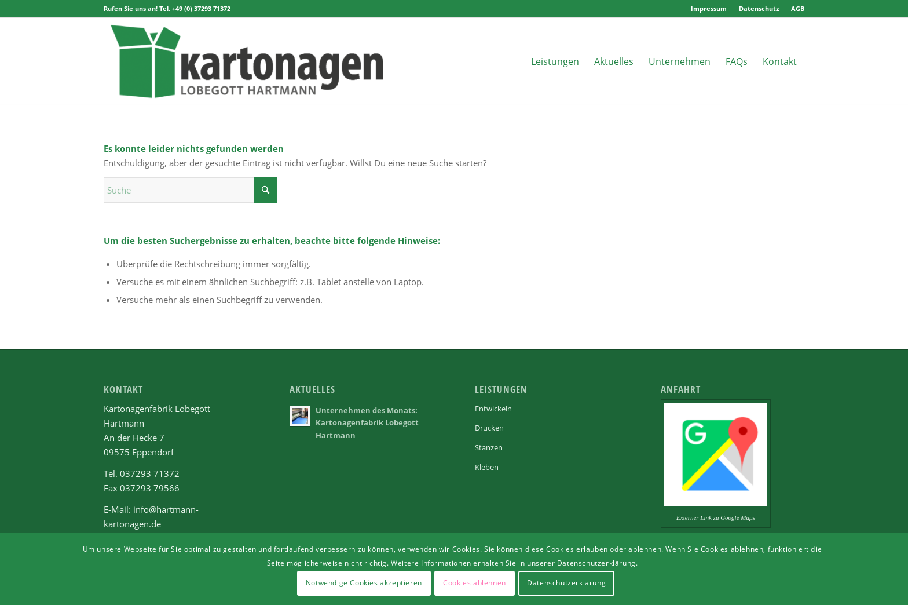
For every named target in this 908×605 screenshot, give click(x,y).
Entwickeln (493, 408)
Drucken (489, 427)
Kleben (487, 467)
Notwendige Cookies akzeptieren (364, 583)
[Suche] (190, 190)
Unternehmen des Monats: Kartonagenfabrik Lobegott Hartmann (367, 422)
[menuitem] (709, 9)
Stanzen (489, 447)
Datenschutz (759, 8)
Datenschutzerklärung (566, 583)
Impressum (709, 8)
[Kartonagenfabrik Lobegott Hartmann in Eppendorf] (247, 61)
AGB (797, 8)
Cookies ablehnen (474, 583)
